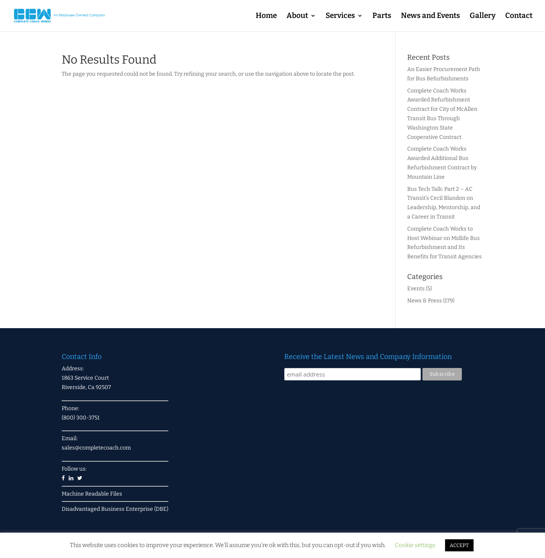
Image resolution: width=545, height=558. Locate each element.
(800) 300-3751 (81, 417)
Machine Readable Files (92, 493)
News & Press (424, 300)
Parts (381, 16)
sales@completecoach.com (96, 447)
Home (266, 16)
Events (416, 288)
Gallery (482, 16)
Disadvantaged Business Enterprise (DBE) (115, 509)
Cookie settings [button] (415, 545)
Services (340, 16)
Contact (519, 16)
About (297, 16)
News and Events (430, 16)
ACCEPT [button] (459, 545)
